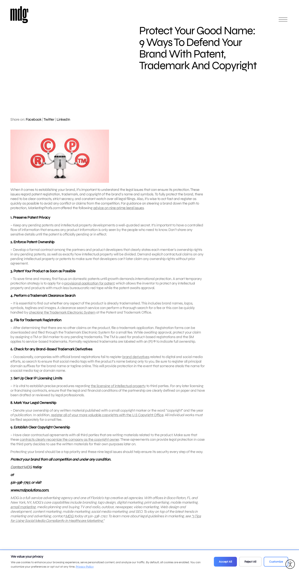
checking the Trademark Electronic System (62, 315)
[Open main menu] (283, 21)
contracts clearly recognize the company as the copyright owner (69, 442)
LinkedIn (63, 119)
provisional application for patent (89, 286)
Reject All (250, 561)
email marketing (23, 510)
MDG (69, 519)
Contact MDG (21, 470)
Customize (276, 561)
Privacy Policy (85, 566)
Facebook (33, 119)
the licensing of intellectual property (118, 388)
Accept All (225, 561)
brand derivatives (136, 359)
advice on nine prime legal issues (118, 208)
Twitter (49, 119)
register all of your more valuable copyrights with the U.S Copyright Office (107, 418)
